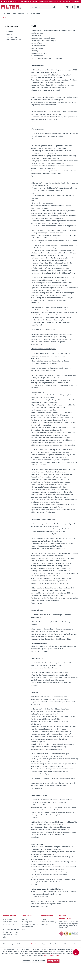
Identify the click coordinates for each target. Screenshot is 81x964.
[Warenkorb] (78, 7)
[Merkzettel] (67, 7)
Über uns (9, 31)
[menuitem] (43, 7)
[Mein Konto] (72, 7)
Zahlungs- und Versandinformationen (14, 39)
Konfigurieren (53, 961)
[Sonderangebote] (33, 13)
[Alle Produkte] (18, 13)
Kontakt (9, 34)
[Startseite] (6, 13)
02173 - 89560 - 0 (11, 929)
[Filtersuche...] (43, 7)
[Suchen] (54, 7)
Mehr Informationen (51, 955)
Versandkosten (35, 944)
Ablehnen (26, 961)
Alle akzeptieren (39, 961)
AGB (23, 929)
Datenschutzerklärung (48, 922)
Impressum (44, 924)
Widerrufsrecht (27, 927)
